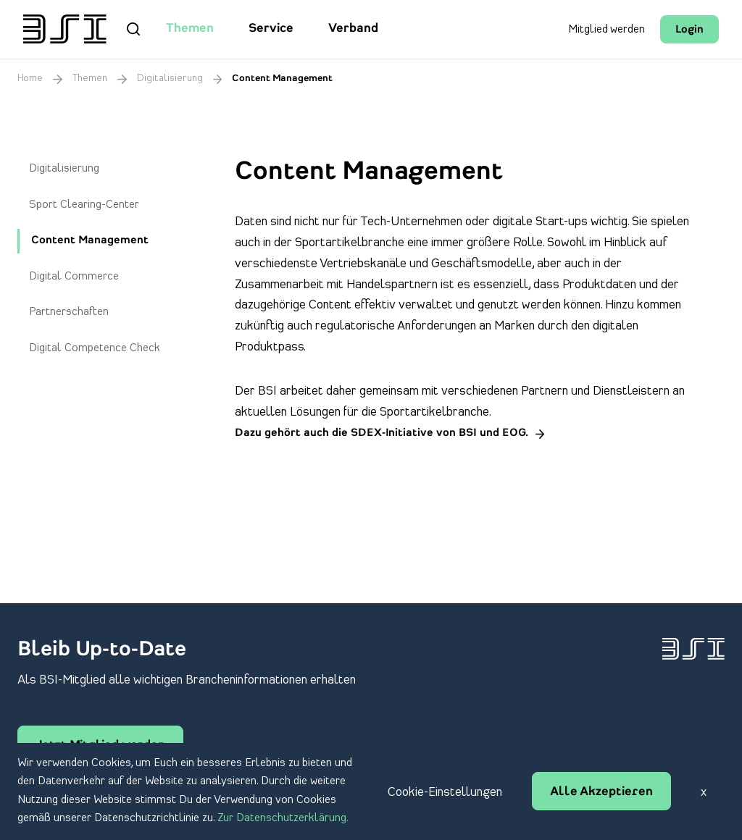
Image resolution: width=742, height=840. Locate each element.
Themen (190, 29)
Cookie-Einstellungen (445, 792)
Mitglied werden (606, 29)
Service (271, 29)
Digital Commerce (74, 276)
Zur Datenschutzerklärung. (283, 818)
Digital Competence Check (94, 348)
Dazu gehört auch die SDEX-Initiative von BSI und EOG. (381, 433)
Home (30, 78)
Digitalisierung (170, 78)
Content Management (90, 241)
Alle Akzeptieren (601, 792)
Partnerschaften (69, 312)
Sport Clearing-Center (84, 204)
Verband (353, 29)
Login (689, 30)
